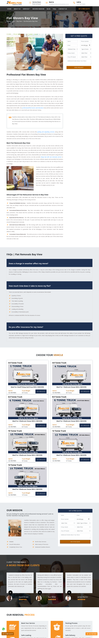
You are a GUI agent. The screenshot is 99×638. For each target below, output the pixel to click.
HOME (9, 9)
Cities (13, 21)
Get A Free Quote (75, 541)
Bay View (19, 21)
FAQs (54, 9)
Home (8, 21)
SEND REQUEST (79, 67)
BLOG (48, 9)
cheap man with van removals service (51, 157)
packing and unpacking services (46, 132)
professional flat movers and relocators (32, 108)
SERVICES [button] (26, 9)
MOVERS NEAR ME (38, 9)
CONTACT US (62, 9)
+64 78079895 (91, 634)
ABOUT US (17, 9)
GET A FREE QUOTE (84, 9)
